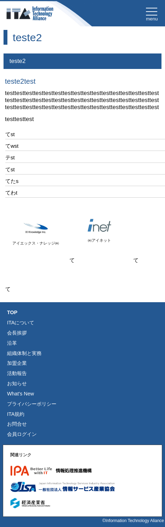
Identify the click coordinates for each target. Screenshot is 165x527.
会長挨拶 (17, 333)
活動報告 (17, 373)
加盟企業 (17, 363)
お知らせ (17, 383)
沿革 (12, 343)
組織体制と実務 (24, 353)
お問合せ (17, 424)
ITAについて (20, 322)
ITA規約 (15, 414)
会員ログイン (22, 434)
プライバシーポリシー (31, 404)
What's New (20, 393)
